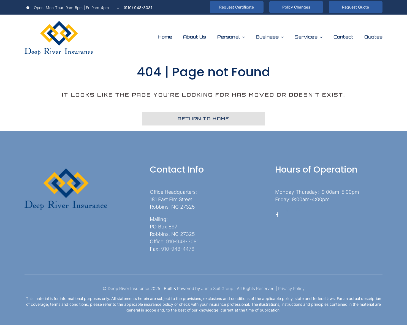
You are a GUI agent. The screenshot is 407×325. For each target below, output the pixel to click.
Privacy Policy (291, 288)
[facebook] (277, 210)
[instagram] (297, 210)
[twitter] (287, 210)
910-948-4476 (177, 249)
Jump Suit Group (217, 288)
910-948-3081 (182, 241)
